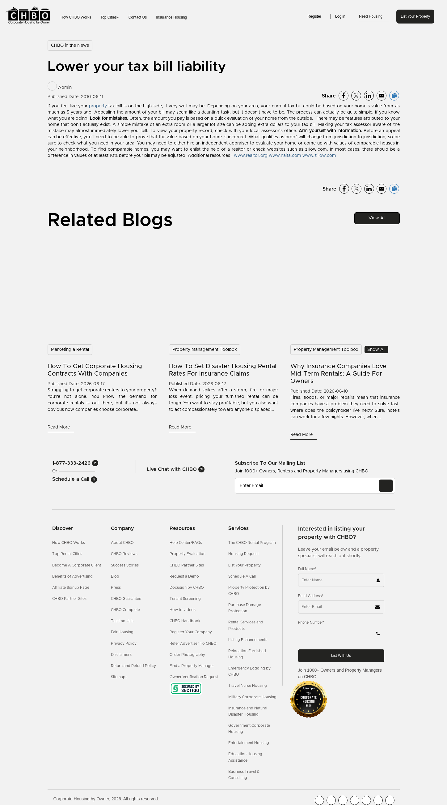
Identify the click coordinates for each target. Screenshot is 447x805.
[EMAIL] (386, 486)
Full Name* (307, 569)
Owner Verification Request (194, 677)
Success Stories (125, 565)
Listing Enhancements (247, 640)
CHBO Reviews (124, 554)
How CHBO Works (76, 17)
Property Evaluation (187, 554)
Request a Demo (184, 576)
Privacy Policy (124, 643)
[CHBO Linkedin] (366, 800)
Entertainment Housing (248, 743)
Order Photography (187, 654)
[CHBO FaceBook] (319, 800)
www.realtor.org (251, 155)
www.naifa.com (285, 155)
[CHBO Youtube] (331, 800)
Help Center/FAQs (186, 543)
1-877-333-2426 (75, 463)
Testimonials (122, 621)
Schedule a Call (74, 479)
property (98, 106)
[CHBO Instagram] (354, 800)
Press (116, 587)
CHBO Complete (125, 610)
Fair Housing (122, 632)
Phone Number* (311, 622)
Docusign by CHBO (187, 587)
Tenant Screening (185, 599)
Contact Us (138, 17)
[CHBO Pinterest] (378, 800)
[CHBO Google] (389, 800)
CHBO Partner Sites (69, 599)
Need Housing (374, 16)
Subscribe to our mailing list (270, 463)
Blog (115, 576)
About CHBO (122, 543)
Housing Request (243, 554)
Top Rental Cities (67, 554)
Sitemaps (119, 677)
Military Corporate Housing (252, 697)
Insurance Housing (171, 17)
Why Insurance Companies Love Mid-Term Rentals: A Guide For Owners (338, 373)
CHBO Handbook (185, 621)
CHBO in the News (70, 45)
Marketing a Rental (70, 349)
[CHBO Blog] (343, 800)
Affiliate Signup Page (70, 587)
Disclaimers (121, 654)
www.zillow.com (319, 155)
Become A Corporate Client (76, 565)
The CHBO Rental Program (252, 543)
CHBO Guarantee (126, 599)
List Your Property (415, 16)
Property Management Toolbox (204, 349)
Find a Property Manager (192, 666)
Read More (59, 427)
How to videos (183, 610)
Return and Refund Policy (133, 666)
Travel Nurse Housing (247, 685)
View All (377, 218)
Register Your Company (191, 632)
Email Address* (310, 596)
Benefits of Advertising (72, 576)
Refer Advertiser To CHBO (193, 643)
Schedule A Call (242, 576)
